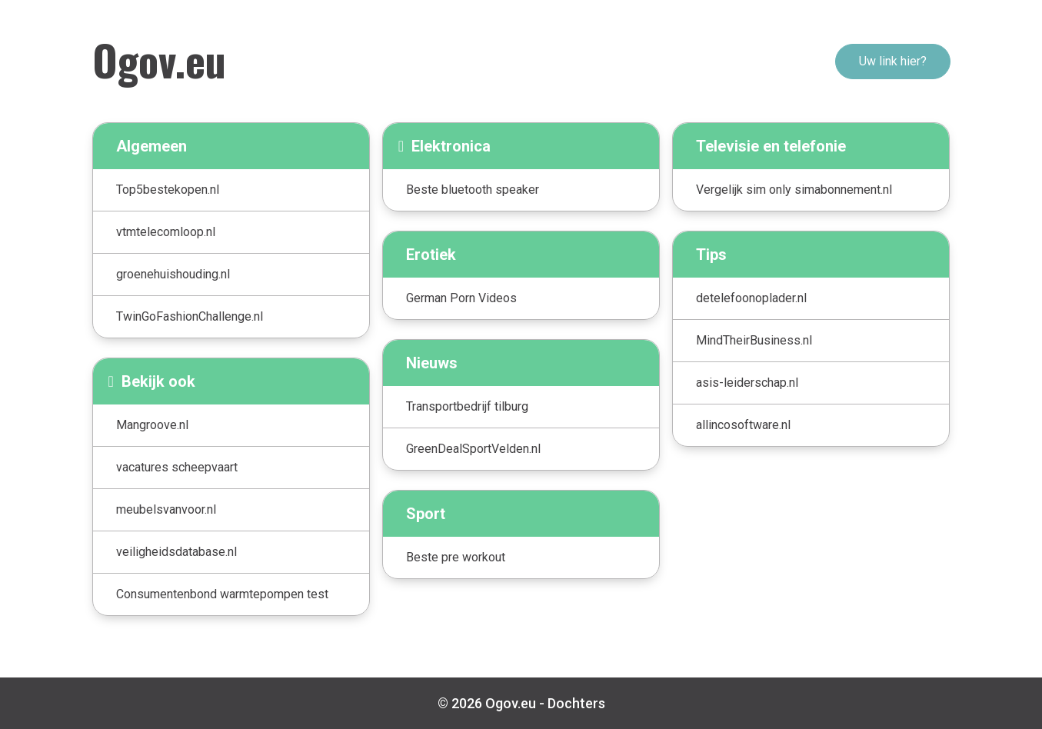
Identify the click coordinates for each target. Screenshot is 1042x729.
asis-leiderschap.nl (747, 382)
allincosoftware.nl (743, 425)
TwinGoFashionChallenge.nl (189, 316)
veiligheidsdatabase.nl (176, 551)
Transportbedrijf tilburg (467, 406)
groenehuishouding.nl (173, 274)
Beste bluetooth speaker (472, 189)
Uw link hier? (893, 61)
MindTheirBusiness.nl (754, 340)
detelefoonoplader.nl (751, 298)
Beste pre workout (455, 557)
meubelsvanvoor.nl (166, 509)
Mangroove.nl (152, 425)
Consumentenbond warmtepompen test (222, 594)
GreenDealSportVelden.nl (473, 448)
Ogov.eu (159, 59)
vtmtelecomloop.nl (165, 232)
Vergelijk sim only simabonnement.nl (794, 189)
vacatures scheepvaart (177, 467)
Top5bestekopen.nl (167, 189)
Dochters (576, 703)
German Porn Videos (461, 298)
